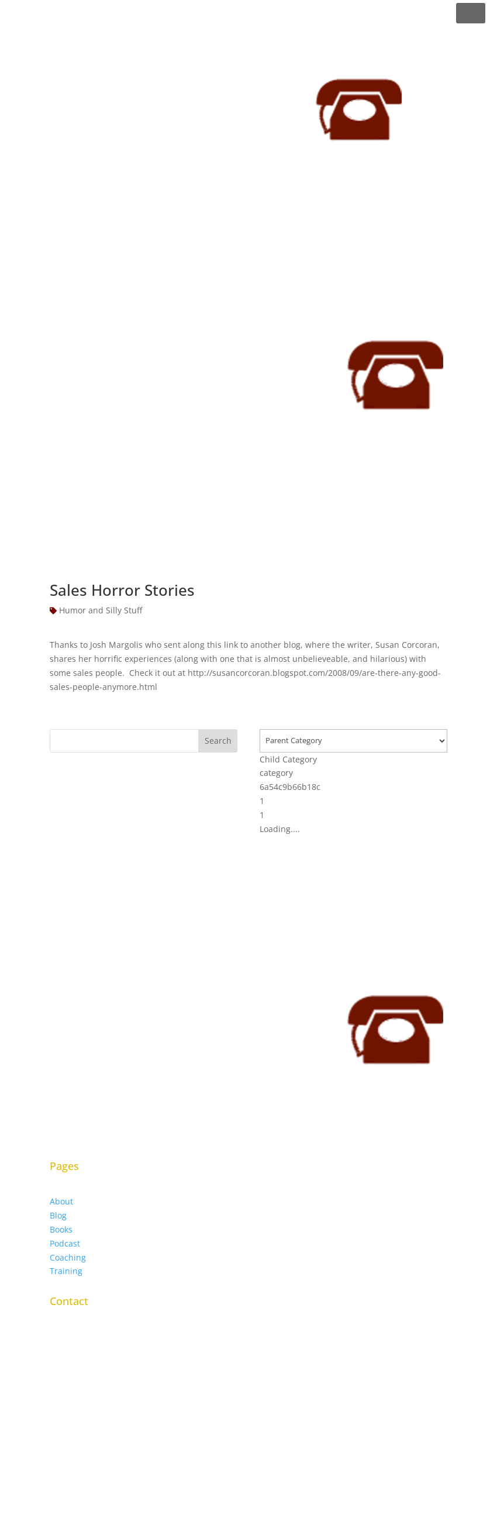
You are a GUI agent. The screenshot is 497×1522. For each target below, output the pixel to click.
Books (61, 1229)
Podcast (65, 1243)
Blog (58, 1215)
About (61, 1201)
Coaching (68, 1257)
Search (218, 740)
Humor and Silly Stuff (100, 610)
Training (66, 1270)
